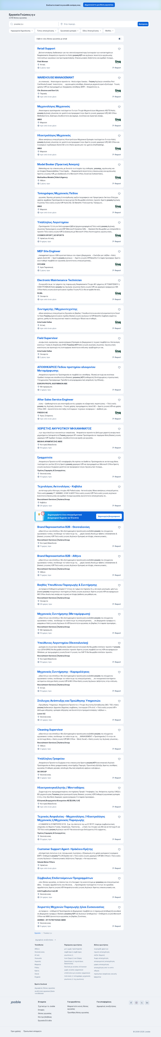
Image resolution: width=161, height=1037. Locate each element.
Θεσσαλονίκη (39, 952)
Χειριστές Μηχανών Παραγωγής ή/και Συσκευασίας (70, 907)
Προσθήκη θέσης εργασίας (78, 1012)
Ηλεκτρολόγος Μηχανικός (54, 135)
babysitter (97, 977)
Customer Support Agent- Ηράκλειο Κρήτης (65, 849)
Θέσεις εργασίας (44, 1013)
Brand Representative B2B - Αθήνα (59, 556)
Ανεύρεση (143, 24)
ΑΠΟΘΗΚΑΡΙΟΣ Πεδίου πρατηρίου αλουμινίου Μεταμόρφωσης (66, 368)
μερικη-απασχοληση (101, 964)
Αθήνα (37, 949)
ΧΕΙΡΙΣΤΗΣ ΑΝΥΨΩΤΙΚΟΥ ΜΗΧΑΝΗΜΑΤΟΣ (64, 428)
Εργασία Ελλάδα (45, 1020)
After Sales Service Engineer (55, 399)
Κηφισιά (37, 977)
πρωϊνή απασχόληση (101, 952)
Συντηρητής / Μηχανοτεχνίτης (57, 309)
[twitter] (142, 1002)
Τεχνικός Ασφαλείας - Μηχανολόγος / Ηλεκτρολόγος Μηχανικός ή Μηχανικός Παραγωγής (71, 818)
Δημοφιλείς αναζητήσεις (45, 940)
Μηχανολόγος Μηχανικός (53, 106)
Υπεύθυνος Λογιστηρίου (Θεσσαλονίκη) (62, 642)
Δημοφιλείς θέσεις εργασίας (45, 988)
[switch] (120, 39)
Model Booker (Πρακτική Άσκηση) (58, 164)
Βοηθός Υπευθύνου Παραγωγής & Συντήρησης (67, 584)
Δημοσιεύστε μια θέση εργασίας (99, 5)
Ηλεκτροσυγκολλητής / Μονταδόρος (60, 787)
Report (116, 68)
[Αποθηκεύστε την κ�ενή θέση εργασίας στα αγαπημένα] (119, 78)
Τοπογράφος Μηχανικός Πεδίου (57, 193)
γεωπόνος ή (68, 955)
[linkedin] (147, 1002)
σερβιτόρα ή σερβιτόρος (73, 952)
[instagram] (136, 1002)
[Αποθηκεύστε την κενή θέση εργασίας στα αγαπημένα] (119, 49)
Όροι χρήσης (16, 1031)
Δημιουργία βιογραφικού (109, 516)
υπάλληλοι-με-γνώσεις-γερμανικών (77, 973)
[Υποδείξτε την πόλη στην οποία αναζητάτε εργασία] (83, 24)
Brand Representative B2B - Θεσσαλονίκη (63, 527)
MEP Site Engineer (48, 251)
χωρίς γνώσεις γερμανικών (73, 970)
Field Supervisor (47, 338)
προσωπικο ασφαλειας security (105, 974)
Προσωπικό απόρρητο (32, 1031)
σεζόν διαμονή (99, 955)
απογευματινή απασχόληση (104, 961)
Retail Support (46, 48)
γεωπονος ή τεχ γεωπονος (74, 979)
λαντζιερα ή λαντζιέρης (73, 958)
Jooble (147, 1032)
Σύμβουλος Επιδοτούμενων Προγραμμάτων (65, 878)
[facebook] (131, 1002)
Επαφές (41, 1010)
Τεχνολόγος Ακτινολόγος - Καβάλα (59, 486)
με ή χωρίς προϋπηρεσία (73, 949)
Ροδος (37, 968)
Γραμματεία (44, 457)
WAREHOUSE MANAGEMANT (55, 77)
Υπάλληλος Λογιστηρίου (53, 222)
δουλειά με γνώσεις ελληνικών (75, 967)
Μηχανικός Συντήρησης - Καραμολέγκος (63, 671)
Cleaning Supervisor (50, 729)
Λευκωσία (38, 958)
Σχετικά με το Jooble (46, 1006)
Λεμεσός (38, 961)
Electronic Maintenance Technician (59, 280)
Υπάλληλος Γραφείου (51, 758)
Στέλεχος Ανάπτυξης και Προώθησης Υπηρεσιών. (69, 700)
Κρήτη (37, 971)
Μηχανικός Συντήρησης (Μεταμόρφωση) (63, 613)
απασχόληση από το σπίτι (104, 968)
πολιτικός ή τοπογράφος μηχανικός (77, 976)
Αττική (37, 955)
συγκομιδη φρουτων (101, 949)
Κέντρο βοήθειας (45, 1017)
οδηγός (96, 971)
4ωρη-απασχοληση (101, 958)
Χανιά (37, 974)
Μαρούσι (38, 964)
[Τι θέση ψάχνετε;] (33, 24)
